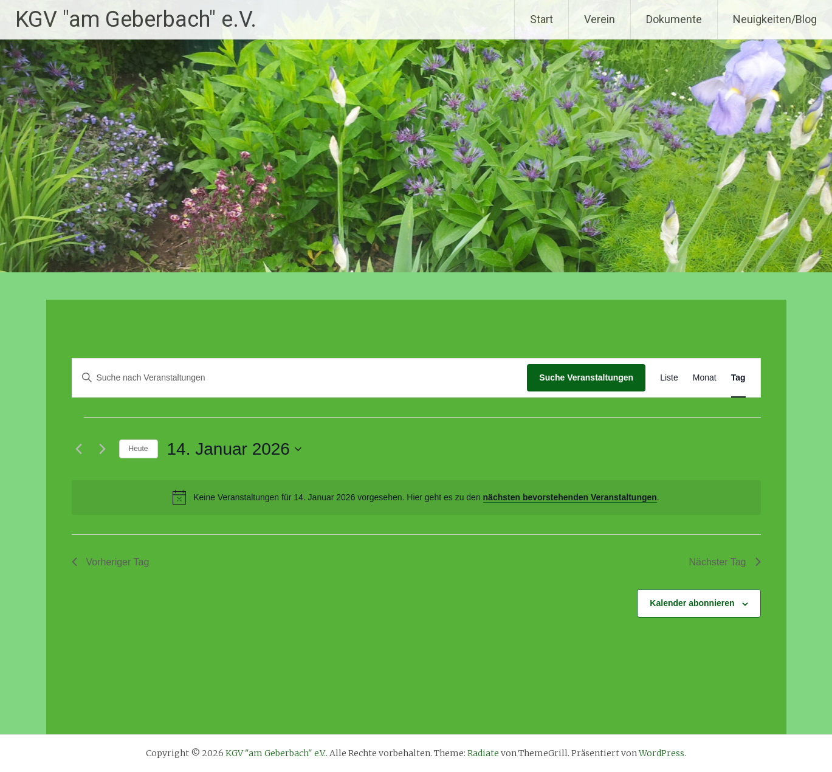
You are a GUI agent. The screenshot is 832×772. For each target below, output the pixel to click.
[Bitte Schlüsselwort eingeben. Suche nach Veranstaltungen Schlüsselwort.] (300, 378)
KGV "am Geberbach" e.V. (135, 19)
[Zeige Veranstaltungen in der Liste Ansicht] (669, 378)
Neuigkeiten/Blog (775, 19)
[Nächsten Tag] (102, 449)
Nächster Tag (725, 562)
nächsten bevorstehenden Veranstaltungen (570, 497)
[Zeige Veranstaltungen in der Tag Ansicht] (738, 378)
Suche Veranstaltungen (586, 377)
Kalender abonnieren (692, 603)
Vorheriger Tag (111, 562)
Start (541, 19)
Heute (138, 448)
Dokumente (674, 19)
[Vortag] (79, 449)
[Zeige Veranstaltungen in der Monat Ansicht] (705, 378)
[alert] (416, 497)
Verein (599, 19)
